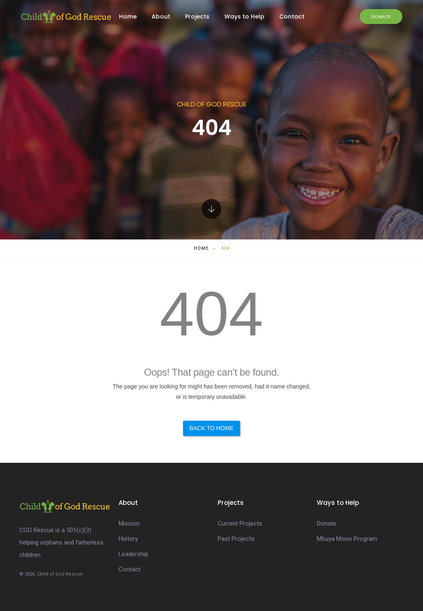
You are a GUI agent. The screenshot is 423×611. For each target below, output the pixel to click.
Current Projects (240, 523)
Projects (197, 16)
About (161, 16)
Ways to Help (244, 16)
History (128, 538)
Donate (381, 16)
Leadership (133, 554)
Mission (129, 523)
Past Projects (236, 538)
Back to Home (212, 428)
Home (128, 16)
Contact (291, 16)
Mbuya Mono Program (347, 538)
